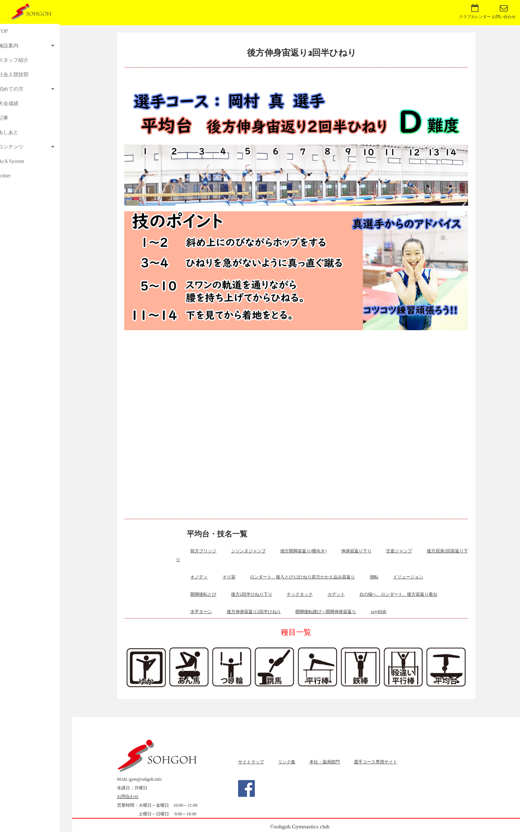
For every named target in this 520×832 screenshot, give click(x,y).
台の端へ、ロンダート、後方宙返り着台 (398, 594)
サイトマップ (251, 761)
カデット (336, 594)
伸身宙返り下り (356, 550)
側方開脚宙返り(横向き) (303, 550)
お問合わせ (128, 796)
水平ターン (201, 611)
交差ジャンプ (399, 550)
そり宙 (228, 576)
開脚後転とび (203, 594)
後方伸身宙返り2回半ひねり (254, 611)
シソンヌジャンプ (248, 550)
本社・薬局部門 (324, 761)
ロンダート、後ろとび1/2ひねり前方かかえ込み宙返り (302, 576)
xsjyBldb (378, 611)
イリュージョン (408, 576)
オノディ (199, 576)
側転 (374, 576)
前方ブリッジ (203, 550)
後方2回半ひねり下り (251, 594)
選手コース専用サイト (375, 761)
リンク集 (286, 761)
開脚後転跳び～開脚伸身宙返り (325, 611)
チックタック (300, 594)
